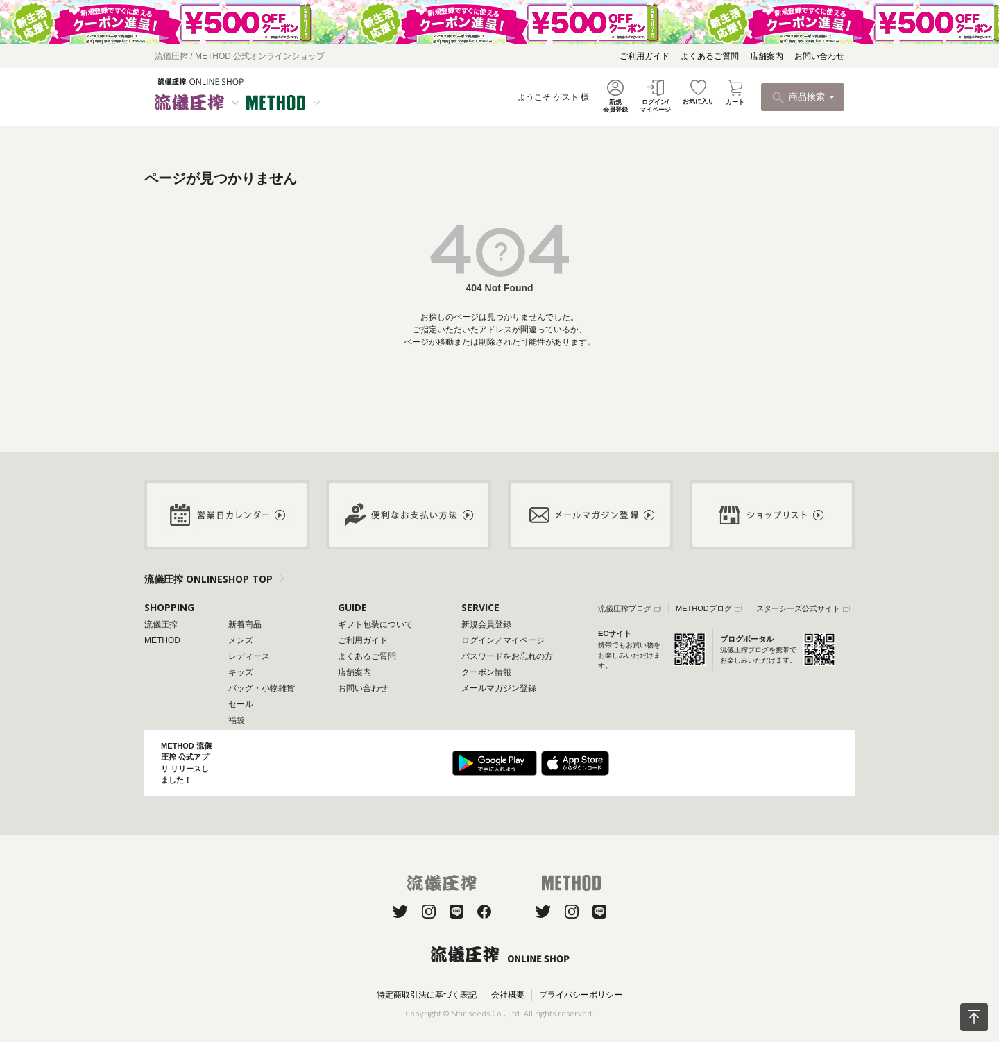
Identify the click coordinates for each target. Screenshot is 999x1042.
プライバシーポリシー (580, 995)
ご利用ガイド (644, 56)
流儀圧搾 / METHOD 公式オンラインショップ (240, 56)
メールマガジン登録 (498, 688)
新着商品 (245, 624)
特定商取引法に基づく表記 (427, 995)
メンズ (240, 640)
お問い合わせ (819, 56)
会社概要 (507, 995)
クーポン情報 (486, 672)
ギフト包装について (375, 624)
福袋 (236, 720)
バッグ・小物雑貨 (261, 688)
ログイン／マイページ (503, 640)
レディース (249, 656)
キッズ (240, 672)
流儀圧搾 (161, 624)
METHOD (162, 640)
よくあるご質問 (710, 56)
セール (240, 704)
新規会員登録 (486, 624)
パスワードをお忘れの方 (507, 656)
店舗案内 (766, 56)
